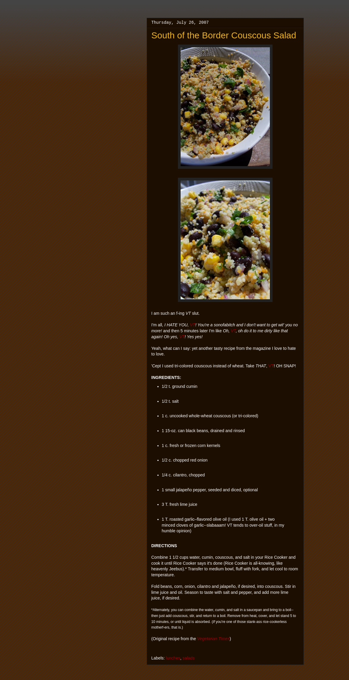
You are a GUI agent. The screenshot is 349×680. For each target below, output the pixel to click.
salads (189, 658)
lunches (173, 658)
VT (192, 324)
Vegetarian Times (213, 638)
